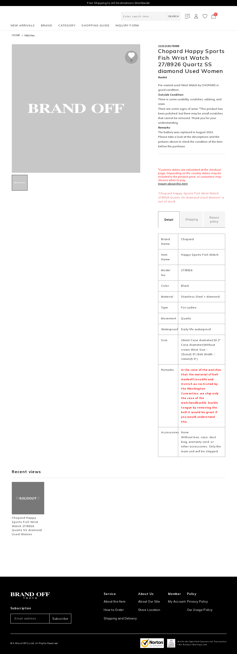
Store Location (148, 598)
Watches (29, 35)
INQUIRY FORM (127, 25)
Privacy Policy (198, 590)
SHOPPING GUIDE (95, 25)
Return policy (214, 219)
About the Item (114, 590)
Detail (168, 219)
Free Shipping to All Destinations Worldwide (118, 3)
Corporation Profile (151, 606)
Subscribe (60, 607)
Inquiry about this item (173, 183)
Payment (110, 614)
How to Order (113, 598)
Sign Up (174, 598)
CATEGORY (66, 25)
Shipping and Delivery (119, 606)
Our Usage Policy (201, 598)
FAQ (107, 622)
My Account (177, 590)
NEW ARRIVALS (23, 25)
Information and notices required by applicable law (208, 608)
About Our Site (148, 590)
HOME (16, 35)
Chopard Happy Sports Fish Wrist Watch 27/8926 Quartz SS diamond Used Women (27, 526)
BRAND (46, 25)
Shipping (191, 219)
